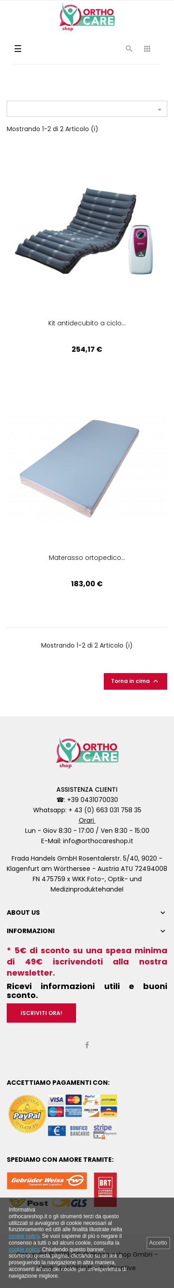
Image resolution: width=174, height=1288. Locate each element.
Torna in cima (135, 681)
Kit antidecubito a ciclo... (87, 323)
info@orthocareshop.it (98, 840)
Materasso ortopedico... (87, 557)
